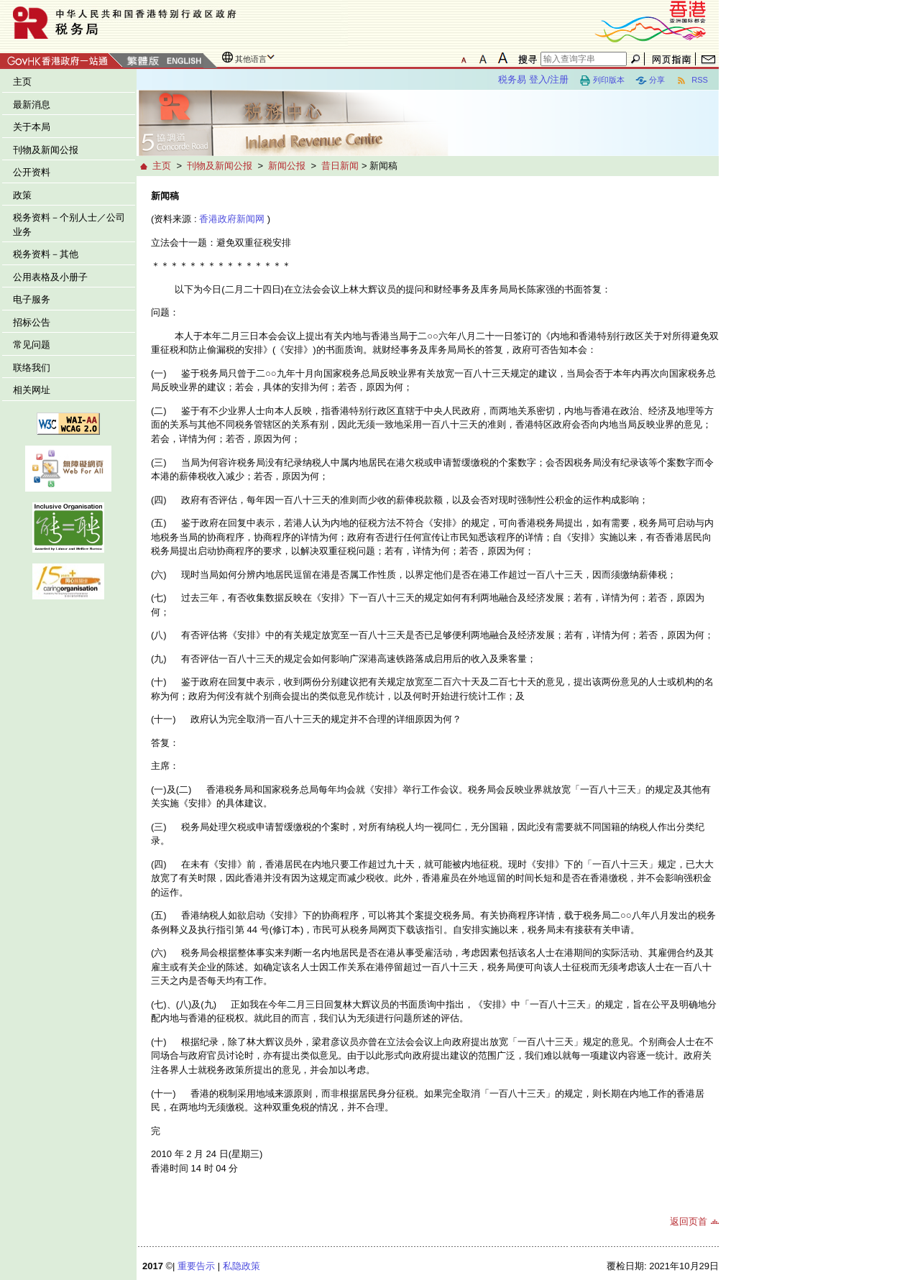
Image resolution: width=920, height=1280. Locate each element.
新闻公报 (286, 165)
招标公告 (31, 322)
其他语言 (251, 59)
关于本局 (31, 126)
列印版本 (602, 80)
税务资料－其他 (45, 254)
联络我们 (31, 367)
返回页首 (688, 1221)
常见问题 (31, 344)
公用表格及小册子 (50, 277)
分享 (650, 80)
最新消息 (31, 104)
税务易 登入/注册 (533, 79)
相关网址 (31, 390)
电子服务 (31, 299)
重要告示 (196, 1266)
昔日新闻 (340, 165)
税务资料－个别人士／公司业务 (69, 224)
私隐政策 (241, 1266)
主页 (22, 81)
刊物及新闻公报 (45, 149)
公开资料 (31, 172)
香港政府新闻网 (231, 218)
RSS (692, 80)
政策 (22, 195)
